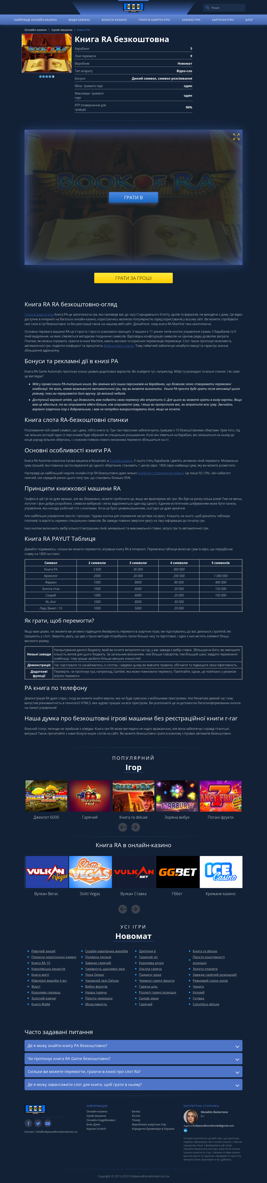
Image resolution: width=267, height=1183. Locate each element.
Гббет (177, 893)
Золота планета (205, 969)
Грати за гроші (133, 278)
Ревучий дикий (43, 951)
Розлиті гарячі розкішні (157, 992)
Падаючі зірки (150, 975)
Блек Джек (93, 1124)
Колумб (199, 992)
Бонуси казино (114, 20)
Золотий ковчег (43, 998)
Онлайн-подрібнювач (101, 1120)
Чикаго (198, 986)
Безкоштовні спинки (119, 346)
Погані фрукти (221, 817)
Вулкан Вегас (46, 893)
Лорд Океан (94, 975)
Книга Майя (40, 1004)
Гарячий (90, 817)
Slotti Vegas (90, 893)
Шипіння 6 (147, 951)
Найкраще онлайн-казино (35, 20)
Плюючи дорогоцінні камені (53, 957)
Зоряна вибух (177, 817)
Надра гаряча (96, 992)
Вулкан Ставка (134, 893)
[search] (207, 7)
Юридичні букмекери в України (153, 1129)
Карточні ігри (223, 20)
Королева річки (151, 963)
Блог (249, 20)
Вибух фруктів (96, 986)
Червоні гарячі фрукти (157, 980)
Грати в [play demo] (133, 197)
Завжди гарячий (98, 963)
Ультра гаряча (150, 969)
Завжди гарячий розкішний (215, 975)
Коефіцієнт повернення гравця (161, 473)
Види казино (79, 20)
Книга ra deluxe (133, 817)
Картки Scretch (96, 1129)
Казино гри (191, 20)
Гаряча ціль (148, 986)
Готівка (198, 998)
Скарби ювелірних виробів (106, 951)
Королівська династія (48, 969)
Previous (122, 827)
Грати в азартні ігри (154, 20)
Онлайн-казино (121, 460)
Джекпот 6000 (46, 817)
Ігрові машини (96, 1116)
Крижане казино (221, 893)
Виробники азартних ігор (149, 1124)
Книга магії (40, 975)
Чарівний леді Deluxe (102, 980)
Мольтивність (96, 1004)
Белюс (136, 1111)
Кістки (136, 1116)
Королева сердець (45, 992)
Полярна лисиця (98, 957)
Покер (136, 1120)
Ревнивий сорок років (210, 980)
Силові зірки (149, 998)
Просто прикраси (99, 998)
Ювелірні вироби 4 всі (49, 980)
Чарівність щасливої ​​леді (105, 969)
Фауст (35, 986)
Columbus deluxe (206, 1004)
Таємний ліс (148, 957)
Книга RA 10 (40, 963)
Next (135, 827)
